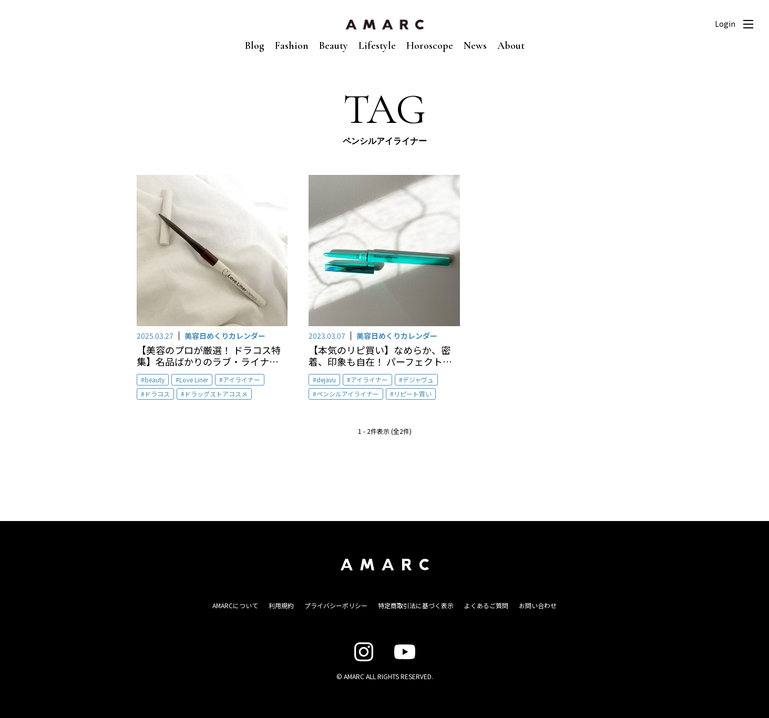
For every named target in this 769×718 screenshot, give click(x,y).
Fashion (292, 45)
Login (725, 23)
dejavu (326, 379)
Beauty (333, 45)
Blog (254, 45)
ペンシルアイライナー (347, 393)
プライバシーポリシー (335, 605)
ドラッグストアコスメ (216, 393)
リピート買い (413, 393)
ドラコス (157, 393)
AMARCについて (235, 605)
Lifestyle (377, 45)
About (511, 45)
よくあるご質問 (486, 605)
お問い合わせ (538, 605)
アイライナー (241, 379)
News (475, 45)
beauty (155, 379)
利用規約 (281, 605)
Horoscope (429, 45)
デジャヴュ (418, 379)
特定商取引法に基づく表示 (416, 605)
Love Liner (193, 379)
